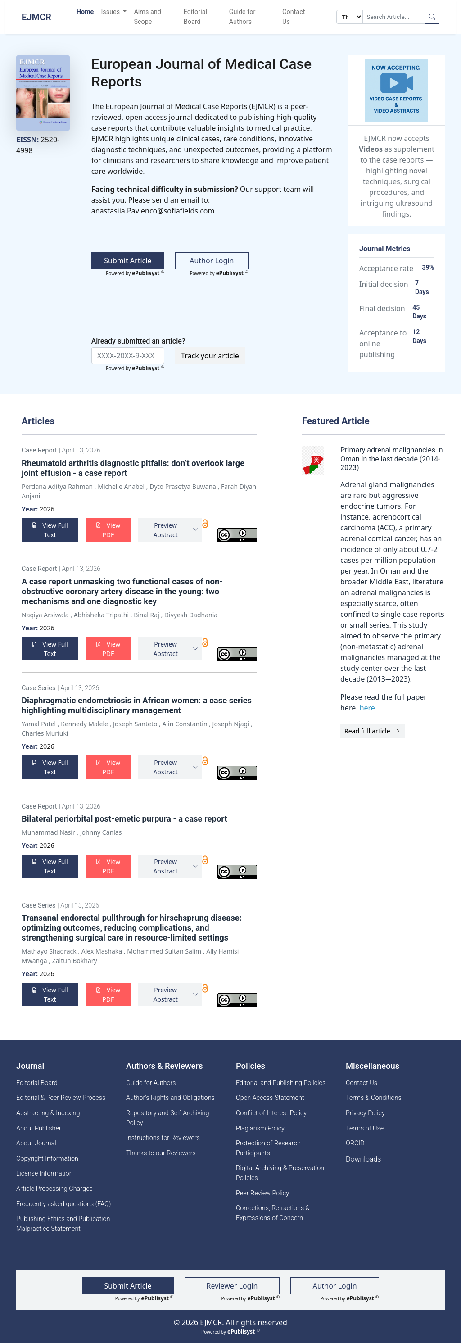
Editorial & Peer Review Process (60, 1098)
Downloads (363, 1159)
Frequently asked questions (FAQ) (63, 1204)
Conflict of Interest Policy (271, 1113)
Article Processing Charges (54, 1189)
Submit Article (127, 261)
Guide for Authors (242, 17)
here (367, 708)
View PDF (108, 530)
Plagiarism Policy (260, 1128)
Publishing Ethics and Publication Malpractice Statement (63, 1224)
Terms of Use (365, 1128)
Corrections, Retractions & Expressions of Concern (273, 1213)
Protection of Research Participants (268, 1148)
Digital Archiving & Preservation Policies (280, 1173)
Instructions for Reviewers (163, 1138)
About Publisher (38, 1128)
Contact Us (293, 17)
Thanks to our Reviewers (161, 1153)
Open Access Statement (270, 1098)
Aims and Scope (147, 17)
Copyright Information (47, 1158)
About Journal (36, 1143)
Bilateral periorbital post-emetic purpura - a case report (125, 818)
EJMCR (36, 17)
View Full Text (50, 530)
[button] (170, 530)
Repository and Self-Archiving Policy (167, 1118)
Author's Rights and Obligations (170, 1098)
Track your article (210, 356)
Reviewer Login (232, 1286)
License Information (44, 1173)
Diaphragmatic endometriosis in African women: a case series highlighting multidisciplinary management (137, 705)
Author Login (212, 261)
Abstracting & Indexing (48, 1113)
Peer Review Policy (262, 1193)
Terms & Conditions (374, 1098)
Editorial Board (195, 17)
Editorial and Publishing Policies (280, 1083)
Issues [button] (111, 12)
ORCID (355, 1143)
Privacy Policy (365, 1113)
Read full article (372, 731)
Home (85, 12)
